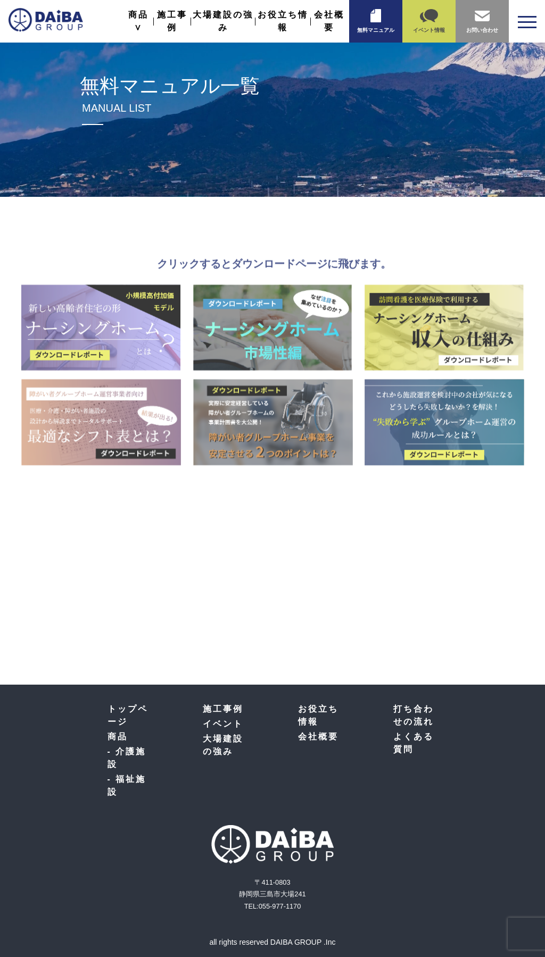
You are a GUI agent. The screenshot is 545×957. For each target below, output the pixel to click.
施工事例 (223, 708)
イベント (223, 723)
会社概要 (318, 736)
